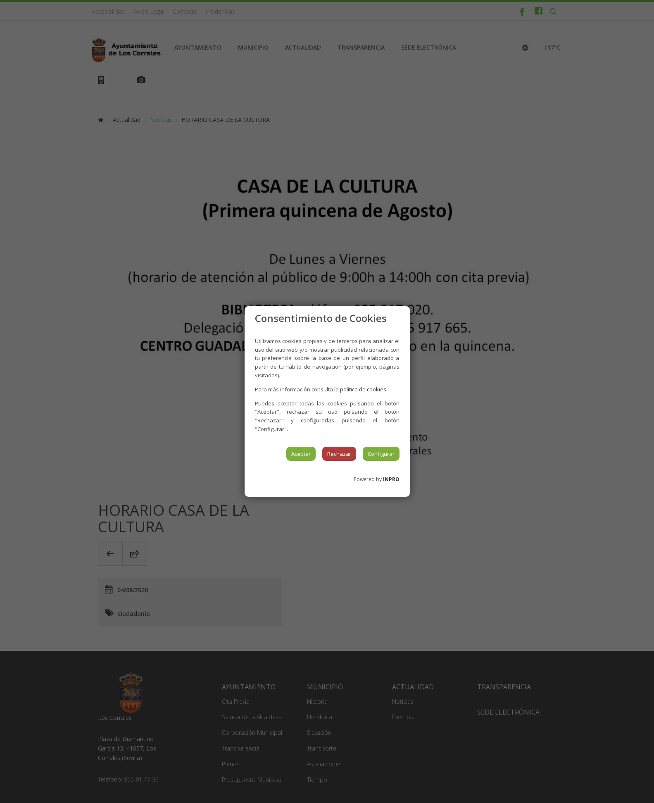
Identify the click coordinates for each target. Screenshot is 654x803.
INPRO (391, 479)
